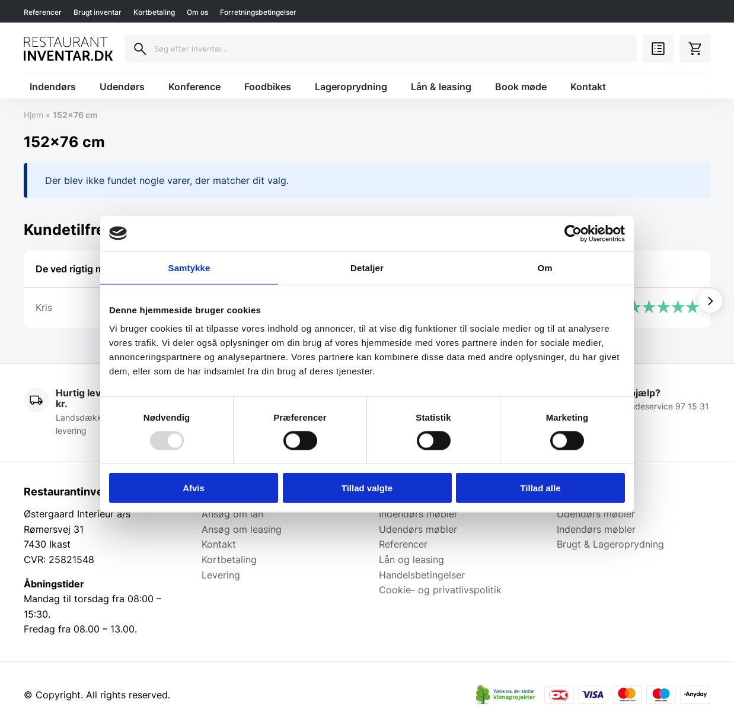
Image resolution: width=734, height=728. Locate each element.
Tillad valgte (367, 488)
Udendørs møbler (418, 529)
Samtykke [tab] (189, 267)
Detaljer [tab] (367, 267)
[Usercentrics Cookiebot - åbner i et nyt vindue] (573, 233)
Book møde (521, 87)
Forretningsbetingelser (258, 12)
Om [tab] (544, 267)
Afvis (194, 488)
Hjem (33, 115)
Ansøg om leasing (242, 529)
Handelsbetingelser (422, 575)
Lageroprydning (351, 87)
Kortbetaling (154, 12)
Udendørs (122, 87)
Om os (197, 12)
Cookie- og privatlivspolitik (440, 590)
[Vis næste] (710, 301)
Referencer (43, 12)
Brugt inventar (98, 12)
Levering (221, 575)
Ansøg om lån (232, 514)
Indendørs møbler (418, 514)
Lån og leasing (411, 559)
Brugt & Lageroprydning (610, 544)
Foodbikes (267, 87)
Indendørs (53, 87)
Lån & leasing (441, 87)
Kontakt (588, 87)
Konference (194, 87)
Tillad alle (540, 488)
